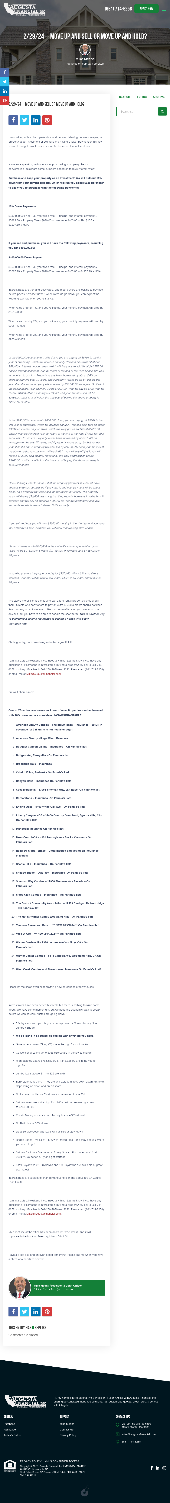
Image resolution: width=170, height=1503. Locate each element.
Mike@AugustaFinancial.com (43, 674)
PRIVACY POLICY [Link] (30, 1461)
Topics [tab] (142, 97)
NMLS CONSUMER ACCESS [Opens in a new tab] (61, 1461)
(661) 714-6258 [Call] (118, 9)
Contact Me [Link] (67, 1429)
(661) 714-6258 (65, 1289)
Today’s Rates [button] (12, 1435)
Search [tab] (124, 97)
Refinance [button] (10, 1429)
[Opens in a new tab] (4, 72)
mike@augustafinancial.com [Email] (139, 1434)
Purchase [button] (9, 1424)
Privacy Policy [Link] (68, 1435)
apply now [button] (146, 9)
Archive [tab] (159, 97)
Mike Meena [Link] (67, 1424)
